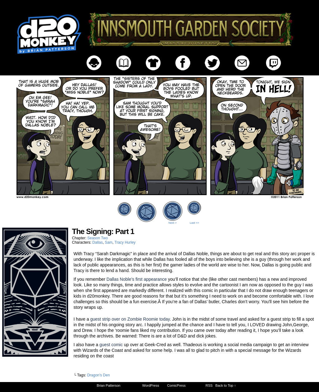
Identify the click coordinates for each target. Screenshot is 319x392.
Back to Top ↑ (225, 385)
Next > (173, 222)
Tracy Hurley (125, 242)
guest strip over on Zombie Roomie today (130, 319)
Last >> (194, 222)
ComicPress (176, 385)
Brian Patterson (109, 385)
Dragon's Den (98, 375)
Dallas (97, 242)
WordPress (150, 385)
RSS (209, 385)
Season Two (97, 238)
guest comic (111, 344)
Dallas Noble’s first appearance (137, 279)
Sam (108, 242)
